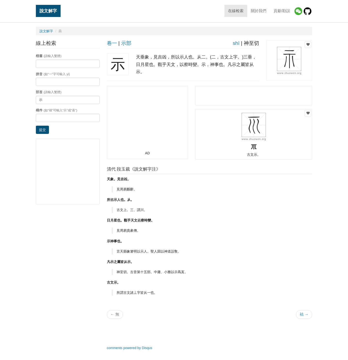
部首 (49, 92)
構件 (56, 110)
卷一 (112, 43)
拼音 (53, 74)
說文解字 (48, 10)
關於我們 (258, 11)
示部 (126, 43)
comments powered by (129, 348)
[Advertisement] (147, 120)
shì (236, 43)
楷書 (49, 56)
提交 (42, 130)
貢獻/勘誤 (282, 11)
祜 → (304, 314)
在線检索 (236, 11)
